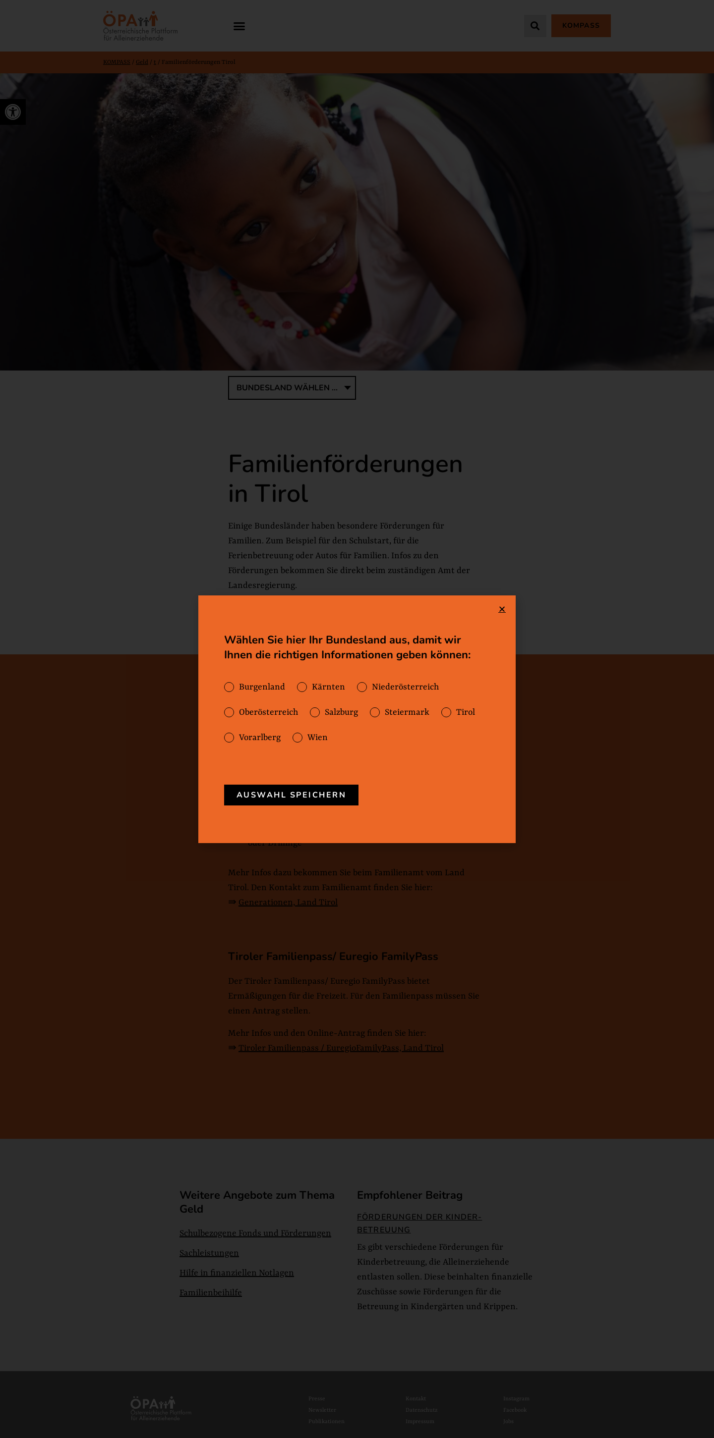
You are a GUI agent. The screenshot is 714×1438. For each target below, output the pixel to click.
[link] (13, 112)
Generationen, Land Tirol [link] (288, 902)
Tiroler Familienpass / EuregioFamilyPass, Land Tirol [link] (341, 1048)
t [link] (155, 62)
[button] (239, 25)
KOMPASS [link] (116, 62)
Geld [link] (142, 62)
